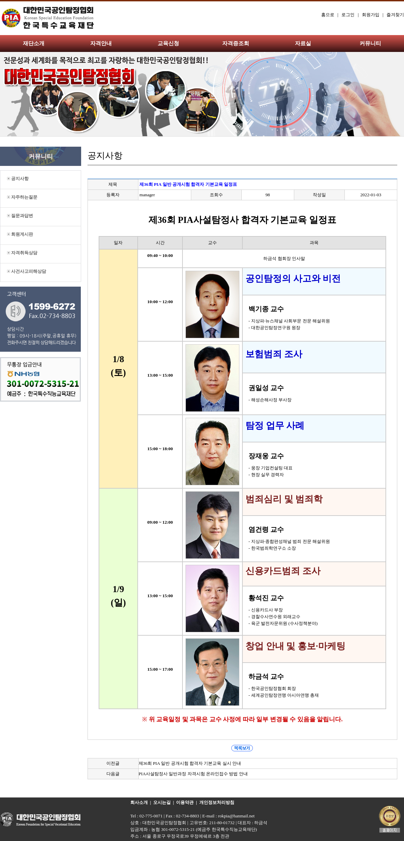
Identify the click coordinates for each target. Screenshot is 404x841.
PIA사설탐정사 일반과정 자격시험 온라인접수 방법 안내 (193, 773)
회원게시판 (20, 234)
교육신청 (168, 43)
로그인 (348, 14)
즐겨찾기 (395, 14)
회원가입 (370, 14)
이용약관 (185, 802)
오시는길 (162, 802)
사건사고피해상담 (26, 271)
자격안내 (101, 43)
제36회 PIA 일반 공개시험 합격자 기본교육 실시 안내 (190, 763)
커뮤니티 (370, 43)
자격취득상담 (22, 252)
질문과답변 (20, 215)
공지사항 (18, 178)
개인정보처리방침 (216, 802)
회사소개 (139, 802)
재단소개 (33, 43)
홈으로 (327, 14)
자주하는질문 (22, 197)
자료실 (303, 43)
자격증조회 (235, 43)
